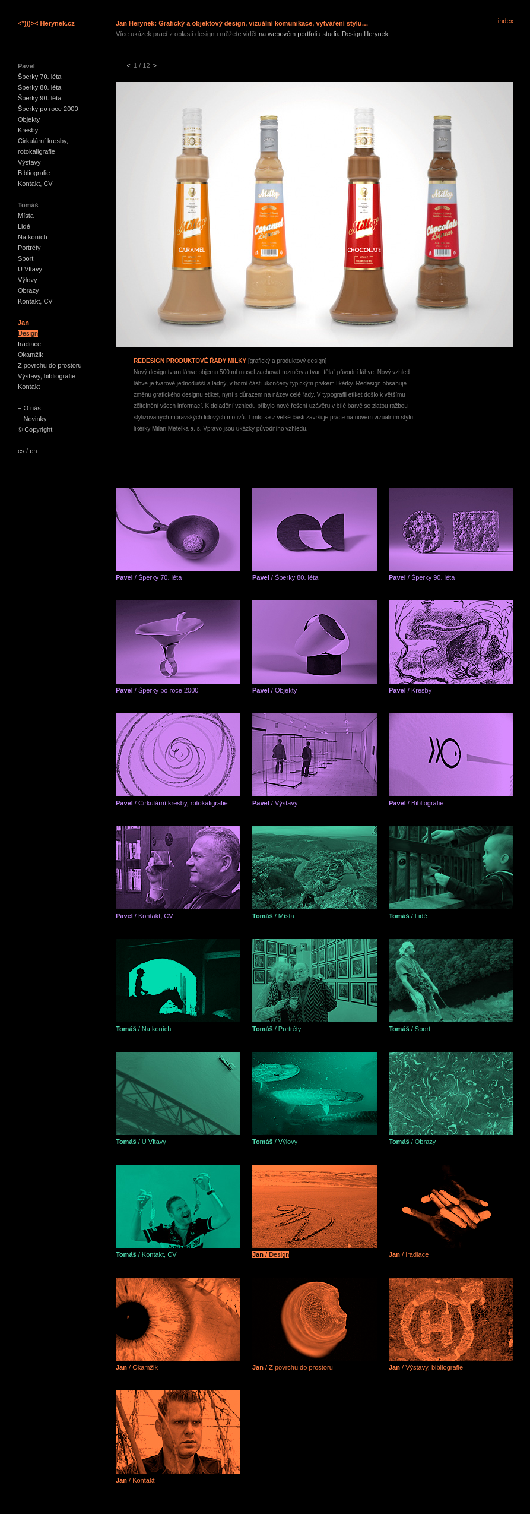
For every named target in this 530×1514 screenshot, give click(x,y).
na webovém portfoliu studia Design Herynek (323, 33)
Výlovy (27, 279)
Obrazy (28, 290)
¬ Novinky (32, 418)
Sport (25, 258)
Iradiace (29, 343)
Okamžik (30, 354)
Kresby (28, 130)
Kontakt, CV (35, 183)
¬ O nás (29, 408)
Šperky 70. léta (39, 76)
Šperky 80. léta (39, 87)
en (33, 450)
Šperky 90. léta (39, 98)
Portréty (29, 247)
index (505, 20)
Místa (26, 215)
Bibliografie (34, 172)
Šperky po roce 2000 (48, 108)
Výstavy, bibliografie (46, 376)
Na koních (32, 237)
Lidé (24, 226)
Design (28, 333)
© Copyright (35, 429)
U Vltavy (30, 269)
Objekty (29, 119)
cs (21, 450)
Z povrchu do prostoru (50, 365)
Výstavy (29, 162)
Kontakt (29, 386)
